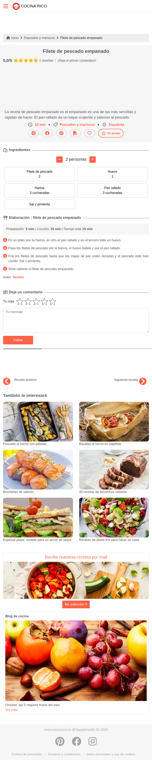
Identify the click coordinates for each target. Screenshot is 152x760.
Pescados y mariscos (39, 38)
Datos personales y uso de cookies (110, 754)
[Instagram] (93, 741)
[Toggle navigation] (5, 6)
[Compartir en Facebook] (76, 741)
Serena (18, 277)
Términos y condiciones (64, 754)
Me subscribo (76, 604)
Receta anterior (20, 380)
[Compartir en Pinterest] (59, 741)
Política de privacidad (27, 754)
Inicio (12, 38)
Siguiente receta (130, 380)
